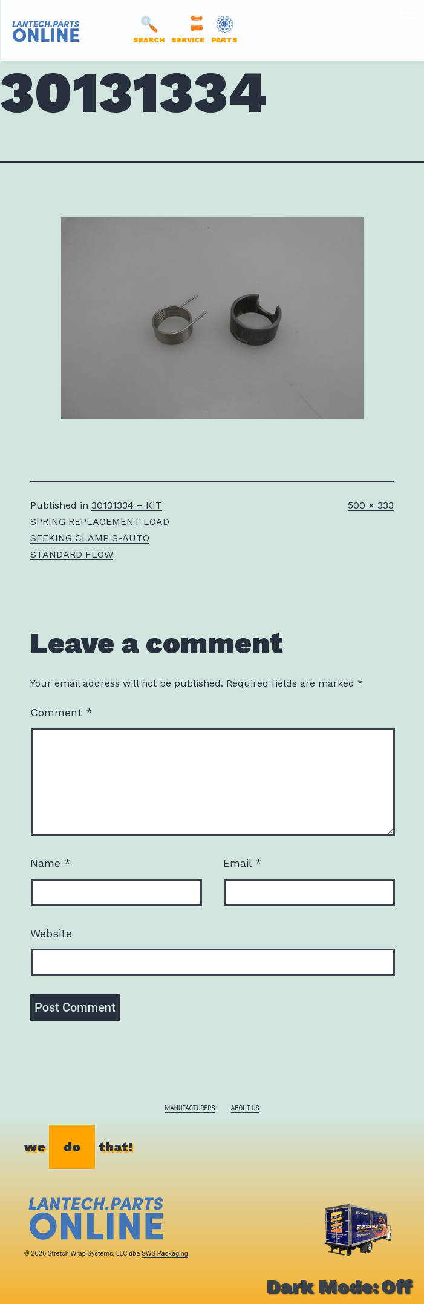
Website (51, 933)
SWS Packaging (165, 1253)
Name (50, 863)
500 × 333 (371, 505)
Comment (61, 712)
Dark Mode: (339, 1286)
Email (242, 863)
